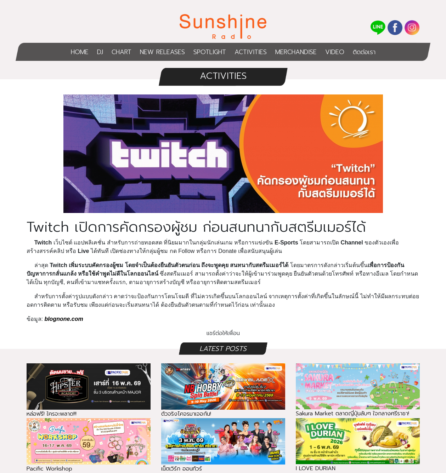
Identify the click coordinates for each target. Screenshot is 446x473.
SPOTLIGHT (209, 52)
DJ (100, 52)
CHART (121, 52)
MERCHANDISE (296, 52)
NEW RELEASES (162, 52)
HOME (80, 52)
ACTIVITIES (251, 52)
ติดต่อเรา (364, 52)
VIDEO (334, 52)
